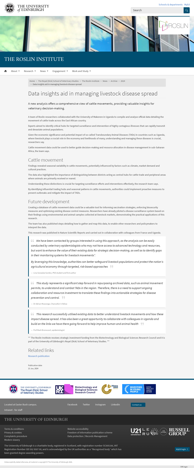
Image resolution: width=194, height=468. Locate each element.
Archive (114, 81)
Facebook (72, 404)
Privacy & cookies (13, 432)
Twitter (86, 404)
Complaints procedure (15, 436)
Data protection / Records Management (87, 436)
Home (32, 81)
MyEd (187, 4)
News (105, 81)
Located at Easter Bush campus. (20, 404)
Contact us (138, 404)
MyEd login (182, 449)
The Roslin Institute (90, 81)
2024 (123, 81)
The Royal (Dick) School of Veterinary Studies (58, 81)
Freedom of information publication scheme (89, 432)
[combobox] (157, 10)
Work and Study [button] (80, 71)
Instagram (100, 404)
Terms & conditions (14, 428)
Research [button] (29, 71)
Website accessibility (77, 428)
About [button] (14, 71)
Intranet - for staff (13, 409)
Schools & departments (171, 4)
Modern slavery (12, 439)
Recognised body (101, 449)
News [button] (43, 71)
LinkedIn (113, 404)
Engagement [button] (59, 71)
